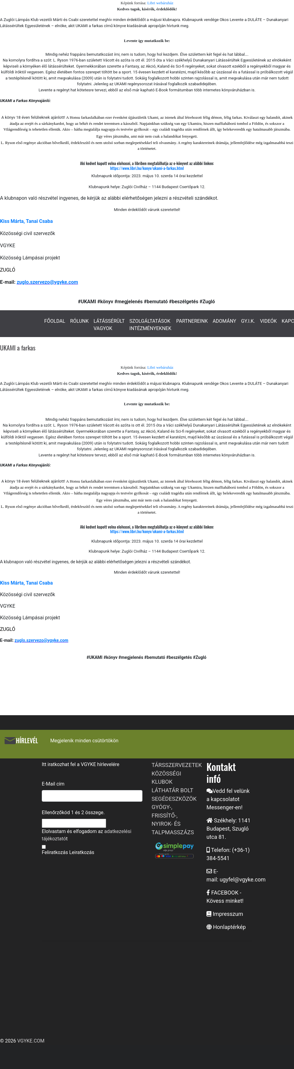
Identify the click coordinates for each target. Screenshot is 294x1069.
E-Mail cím (53, 784)
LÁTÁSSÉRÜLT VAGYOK (109, 324)
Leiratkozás (81, 852)
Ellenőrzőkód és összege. (73, 812)
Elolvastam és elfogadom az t (86, 835)
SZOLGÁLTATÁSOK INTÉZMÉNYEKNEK (150, 324)
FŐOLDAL (54, 321)
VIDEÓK (268, 321)
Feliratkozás (55, 852)
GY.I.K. (248, 321)
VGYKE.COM (30, 1041)
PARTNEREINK (192, 321)
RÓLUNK (79, 321)
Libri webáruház (160, 3)
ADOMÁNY (224, 321)
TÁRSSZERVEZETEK (177, 765)
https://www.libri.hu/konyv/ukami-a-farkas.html (147, 168)
